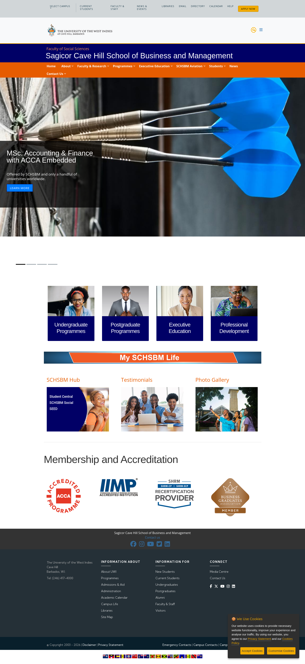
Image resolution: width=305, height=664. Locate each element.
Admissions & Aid (113, 584)
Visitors (160, 610)
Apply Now (248, 9)
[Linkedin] (234, 586)
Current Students (86, 7)
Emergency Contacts (177, 645)
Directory (198, 6)
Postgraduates (165, 591)
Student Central (61, 397)
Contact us (152, 537)
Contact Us (217, 578)
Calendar (216, 6)
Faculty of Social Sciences (68, 48)
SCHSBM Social (61, 403)
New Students (165, 571)
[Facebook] (212, 586)
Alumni (160, 597)
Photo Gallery (212, 379)
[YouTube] (223, 586)
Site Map (107, 617)
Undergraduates (166, 584)
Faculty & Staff (117, 7)
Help (230, 6)
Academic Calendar (114, 597)
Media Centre (219, 571)
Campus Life (109, 604)
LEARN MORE (20, 188)
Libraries (168, 6)
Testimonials (137, 379)
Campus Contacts (205, 645)
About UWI (108, 571)
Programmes (110, 578)
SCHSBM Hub (63, 379)
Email (182, 6)
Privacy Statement (110, 645)
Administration (111, 591)
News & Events (142, 7)
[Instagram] (229, 586)
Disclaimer (89, 645)
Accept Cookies (252, 651)
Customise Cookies (281, 651)
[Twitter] (217, 586)
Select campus (60, 6)
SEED (54, 409)
